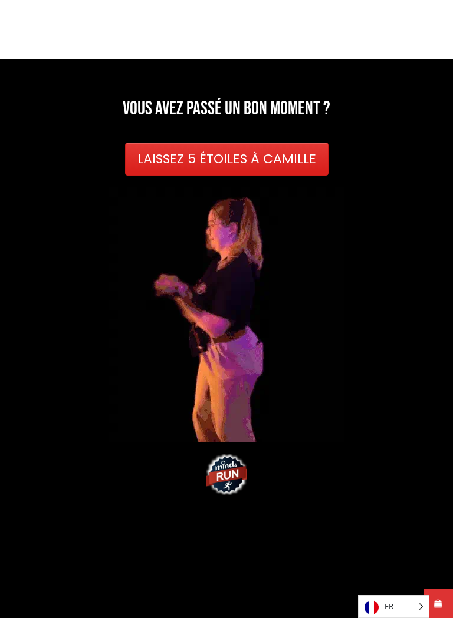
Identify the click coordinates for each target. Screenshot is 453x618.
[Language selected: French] (393, 606)
